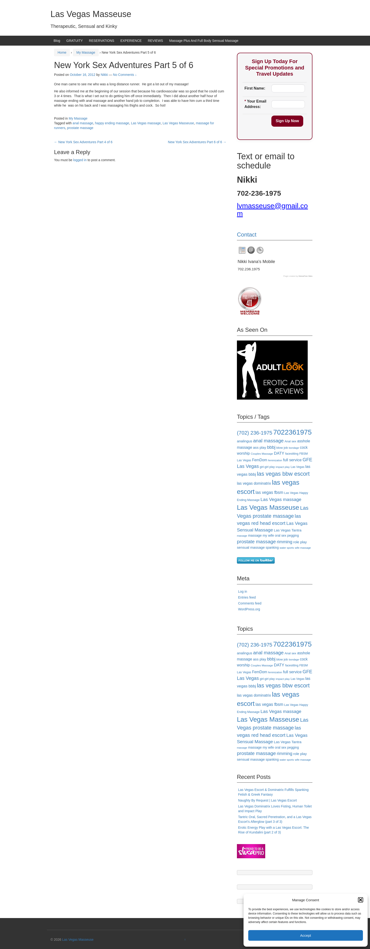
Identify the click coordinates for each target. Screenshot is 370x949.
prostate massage (80, 128)
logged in (80, 160)
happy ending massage (112, 123)
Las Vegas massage (146, 123)
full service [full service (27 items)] (292, 460)
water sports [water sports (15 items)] (287, 547)
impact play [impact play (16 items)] (283, 466)
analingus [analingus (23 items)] (244, 441)
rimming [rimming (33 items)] (284, 541)
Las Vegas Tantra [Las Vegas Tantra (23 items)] (288, 530)
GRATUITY (74, 41)
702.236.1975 (249, 269)
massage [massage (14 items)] (242, 535)
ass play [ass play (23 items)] (259, 447)
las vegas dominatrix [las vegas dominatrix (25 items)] (254, 483)
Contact (246, 234)
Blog (57, 41)
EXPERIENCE (131, 41)
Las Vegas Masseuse (90, 14)
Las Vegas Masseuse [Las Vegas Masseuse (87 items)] (268, 507)
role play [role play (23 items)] (300, 542)
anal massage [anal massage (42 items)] (268, 440)
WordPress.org (249, 609)
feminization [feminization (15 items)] (275, 460)
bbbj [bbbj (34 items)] (271, 447)
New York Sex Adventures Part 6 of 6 (197, 142)
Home (62, 52)
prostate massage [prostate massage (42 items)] (256, 541)
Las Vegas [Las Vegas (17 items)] (297, 467)
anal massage (83, 123)
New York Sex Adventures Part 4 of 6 (83, 142)
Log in (242, 591)
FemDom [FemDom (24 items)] (259, 460)
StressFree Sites (305, 276)
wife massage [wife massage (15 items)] (303, 547)
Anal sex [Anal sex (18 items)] (290, 441)
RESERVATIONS (101, 41)
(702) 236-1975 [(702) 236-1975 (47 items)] (254, 433)
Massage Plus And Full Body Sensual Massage (203, 41)
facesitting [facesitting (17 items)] (292, 453)
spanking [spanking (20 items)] (272, 547)
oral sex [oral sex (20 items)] (280, 535)
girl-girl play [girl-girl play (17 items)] (267, 467)
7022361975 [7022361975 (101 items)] (292, 432)
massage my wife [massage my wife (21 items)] (261, 535)
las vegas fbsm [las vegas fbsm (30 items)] (269, 492)
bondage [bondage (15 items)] (294, 447)
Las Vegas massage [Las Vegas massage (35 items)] (281, 499)
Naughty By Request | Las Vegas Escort (267, 800)
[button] (360, 899)
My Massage (85, 52)
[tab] (242, 250)
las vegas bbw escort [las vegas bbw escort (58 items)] (283, 473)
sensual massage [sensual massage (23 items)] (251, 547)
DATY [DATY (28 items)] (279, 453)
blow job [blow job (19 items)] (282, 447)
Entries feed (247, 597)
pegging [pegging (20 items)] (293, 535)
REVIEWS (155, 41)
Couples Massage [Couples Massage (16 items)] (262, 453)
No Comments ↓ (125, 75)
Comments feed (249, 603)
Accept (305, 935)
